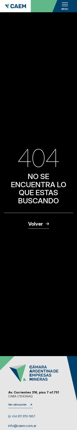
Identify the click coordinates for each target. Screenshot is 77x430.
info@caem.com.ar (22, 426)
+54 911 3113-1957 (21, 416)
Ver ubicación (17, 404)
